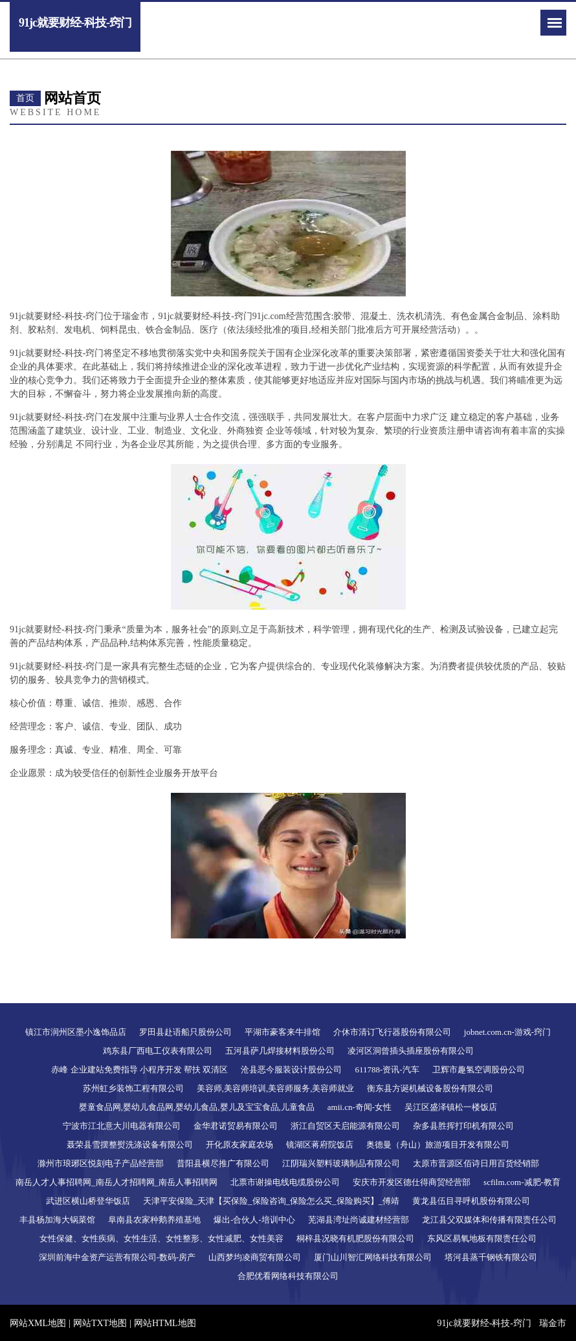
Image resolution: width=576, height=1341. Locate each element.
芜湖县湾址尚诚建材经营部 (358, 1219)
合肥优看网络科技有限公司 (288, 1276)
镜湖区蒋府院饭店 (319, 1144)
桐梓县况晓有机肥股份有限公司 (355, 1238)
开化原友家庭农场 (239, 1144)
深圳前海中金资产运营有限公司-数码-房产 (117, 1257)
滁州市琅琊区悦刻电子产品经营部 (101, 1163)
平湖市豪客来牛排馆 (282, 1032)
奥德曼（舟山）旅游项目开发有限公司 (437, 1144)
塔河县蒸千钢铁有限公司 (491, 1257)
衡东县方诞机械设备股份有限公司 (430, 1088)
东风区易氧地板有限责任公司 (482, 1238)
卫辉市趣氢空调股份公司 (478, 1069)
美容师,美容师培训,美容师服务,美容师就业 (276, 1088)
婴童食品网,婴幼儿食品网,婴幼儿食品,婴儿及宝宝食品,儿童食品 (197, 1107)
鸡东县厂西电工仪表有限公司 (157, 1051)
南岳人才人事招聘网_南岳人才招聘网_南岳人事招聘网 (116, 1182)
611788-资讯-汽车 (387, 1069)
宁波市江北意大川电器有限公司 (122, 1126)
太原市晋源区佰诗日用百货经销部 (476, 1163)
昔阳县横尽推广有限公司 (223, 1163)
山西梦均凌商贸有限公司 (254, 1257)
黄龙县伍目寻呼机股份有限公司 (471, 1201)
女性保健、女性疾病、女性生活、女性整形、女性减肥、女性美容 (161, 1238)
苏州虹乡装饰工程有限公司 (133, 1088)
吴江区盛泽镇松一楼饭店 (450, 1107)
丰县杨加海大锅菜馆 (57, 1219)
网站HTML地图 (165, 1323)
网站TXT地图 (100, 1323)
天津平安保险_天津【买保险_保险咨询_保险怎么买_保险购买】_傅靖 (271, 1201)
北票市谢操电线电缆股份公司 (285, 1182)
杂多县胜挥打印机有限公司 (463, 1126)
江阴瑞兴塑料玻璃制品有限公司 (341, 1163)
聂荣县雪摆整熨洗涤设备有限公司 (130, 1144)
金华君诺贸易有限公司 (236, 1126)
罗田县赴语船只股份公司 (185, 1032)
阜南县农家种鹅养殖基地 (154, 1219)
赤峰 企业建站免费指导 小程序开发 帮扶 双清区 (139, 1069)
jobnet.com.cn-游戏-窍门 (507, 1032)
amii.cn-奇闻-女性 (359, 1107)
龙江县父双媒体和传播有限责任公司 (489, 1219)
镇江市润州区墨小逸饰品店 (75, 1032)
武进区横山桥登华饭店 (88, 1201)
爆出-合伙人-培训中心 (254, 1219)
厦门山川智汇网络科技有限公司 (373, 1257)
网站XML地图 (38, 1323)
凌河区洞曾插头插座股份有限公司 (411, 1051)
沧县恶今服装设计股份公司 (291, 1069)
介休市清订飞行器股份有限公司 (392, 1032)
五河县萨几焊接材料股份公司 (280, 1051)
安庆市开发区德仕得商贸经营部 (412, 1182)
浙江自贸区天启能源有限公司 (345, 1126)
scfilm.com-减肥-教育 (521, 1182)
